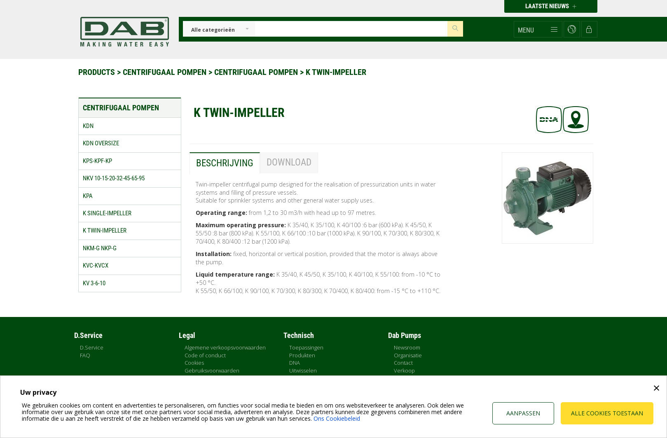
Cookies (194, 362)
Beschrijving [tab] (224, 163)
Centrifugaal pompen (165, 72)
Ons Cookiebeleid (337, 418)
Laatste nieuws (550, 6)
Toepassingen (306, 347)
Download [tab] (289, 162)
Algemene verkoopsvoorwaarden (225, 347)
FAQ (85, 355)
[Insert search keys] (351, 29)
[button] (538, 29)
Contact (403, 362)
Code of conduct (205, 355)
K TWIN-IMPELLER (336, 72)
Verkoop (404, 370)
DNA (294, 362)
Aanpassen (523, 413)
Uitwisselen (303, 370)
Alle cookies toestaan (607, 413)
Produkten (302, 355)
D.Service (91, 347)
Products (97, 72)
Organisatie (408, 355)
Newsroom (407, 347)
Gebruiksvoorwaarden (212, 370)
